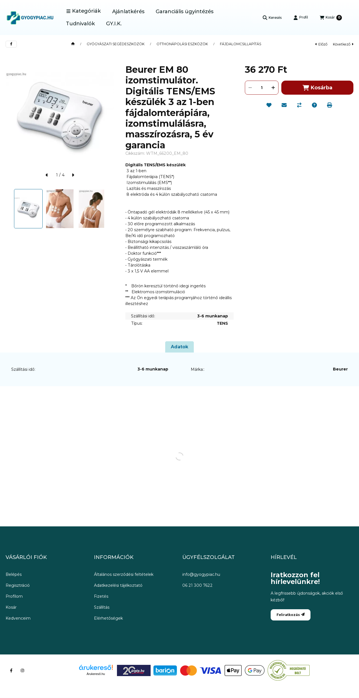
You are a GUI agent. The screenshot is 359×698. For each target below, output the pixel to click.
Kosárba (317, 88)
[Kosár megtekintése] (330, 17)
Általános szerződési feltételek (123, 574)
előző (321, 44)
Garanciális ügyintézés (184, 11)
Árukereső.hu (96, 674)
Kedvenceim (18, 618)
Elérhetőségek (108, 618)
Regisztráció (18, 585)
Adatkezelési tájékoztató (118, 585)
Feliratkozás (291, 615)
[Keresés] (272, 18)
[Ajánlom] (284, 105)
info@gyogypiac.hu (201, 574)
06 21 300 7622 (197, 585)
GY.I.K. (114, 24)
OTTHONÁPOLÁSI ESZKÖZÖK (182, 44)
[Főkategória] (73, 44)
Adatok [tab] (179, 346)
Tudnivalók (80, 24)
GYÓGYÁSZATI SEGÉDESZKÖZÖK (115, 44)
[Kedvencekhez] (269, 105)
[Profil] (300, 17)
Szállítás (101, 607)
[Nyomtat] (329, 105)
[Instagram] (22, 670)
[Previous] (8, 208)
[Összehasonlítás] (299, 105)
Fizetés (101, 596)
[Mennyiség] (261, 87)
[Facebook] (11, 670)
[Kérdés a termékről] (314, 105)
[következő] (73, 175)
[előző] (46, 175)
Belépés (14, 574)
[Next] (111, 208)
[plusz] (273, 87)
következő (343, 44)
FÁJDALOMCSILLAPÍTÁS (240, 44)
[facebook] (11, 44)
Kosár (11, 607)
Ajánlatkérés (128, 11)
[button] (83, 11)
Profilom (14, 596)
